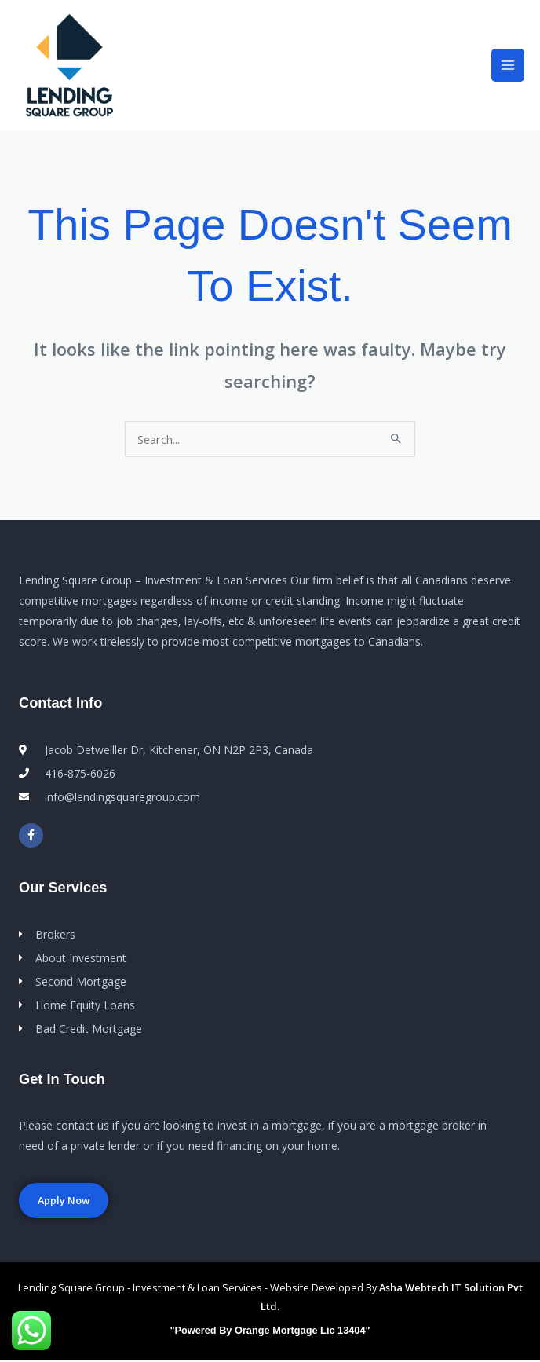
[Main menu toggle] (507, 66)
